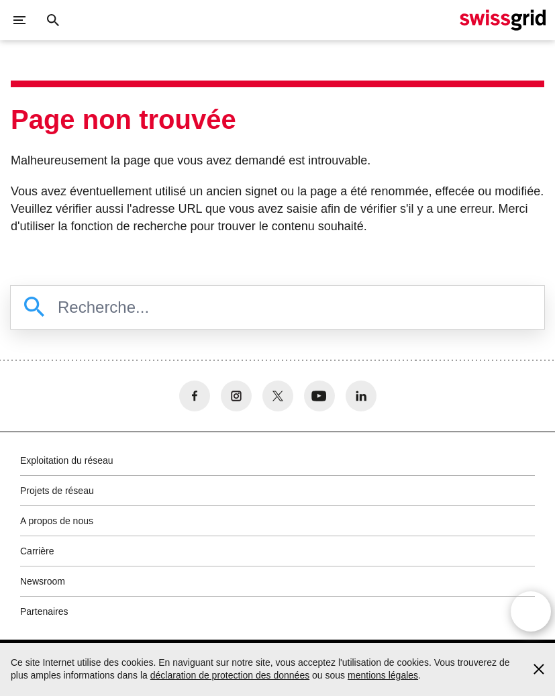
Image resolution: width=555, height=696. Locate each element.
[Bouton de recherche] (53, 20)
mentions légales (383, 675)
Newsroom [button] (42, 581)
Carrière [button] (37, 551)
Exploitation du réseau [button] (66, 460)
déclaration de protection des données (229, 675)
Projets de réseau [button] (57, 490)
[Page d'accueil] (503, 20)
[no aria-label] (194, 396)
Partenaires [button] (44, 611)
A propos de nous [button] (56, 520)
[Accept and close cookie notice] (539, 669)
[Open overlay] (531, 611)
